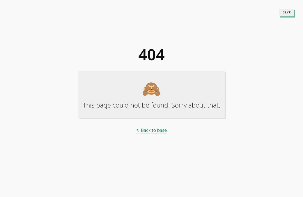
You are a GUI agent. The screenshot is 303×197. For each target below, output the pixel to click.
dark (287, 12)
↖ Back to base (151, 130)
